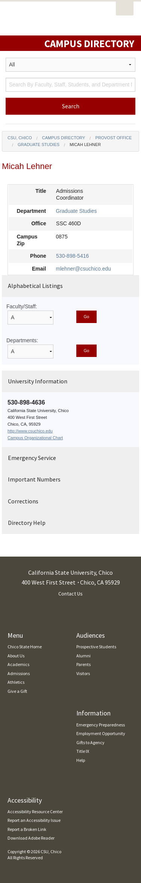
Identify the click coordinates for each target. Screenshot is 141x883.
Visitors (83, 673)
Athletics (16, 682)
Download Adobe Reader (31, 838)
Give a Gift (17, 691)
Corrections (23, 501)
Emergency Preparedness (100, 725)
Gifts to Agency (90, 742)
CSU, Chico (20, 137)
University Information (37, 381)
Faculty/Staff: (21, 306)
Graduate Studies (38, 144)
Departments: (22, 340)
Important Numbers (34, 479)
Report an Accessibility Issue (34, 820)
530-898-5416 (72, 256)
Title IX (82, 751)
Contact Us (70, 593)
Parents (83, 664)
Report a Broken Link (27, 829)
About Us (16, 655)
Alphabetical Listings (35, 285)
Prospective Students (96, 646)
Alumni (83, 655)
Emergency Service (32, 457)
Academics (18, 664)
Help (80, 760)
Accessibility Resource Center (35, 811)
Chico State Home (25, 646)
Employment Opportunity (100, 733)
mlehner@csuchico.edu (83, 269)
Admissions (19, 673)
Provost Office (113, 137)
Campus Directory (63, 137)
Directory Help (26, 522)
